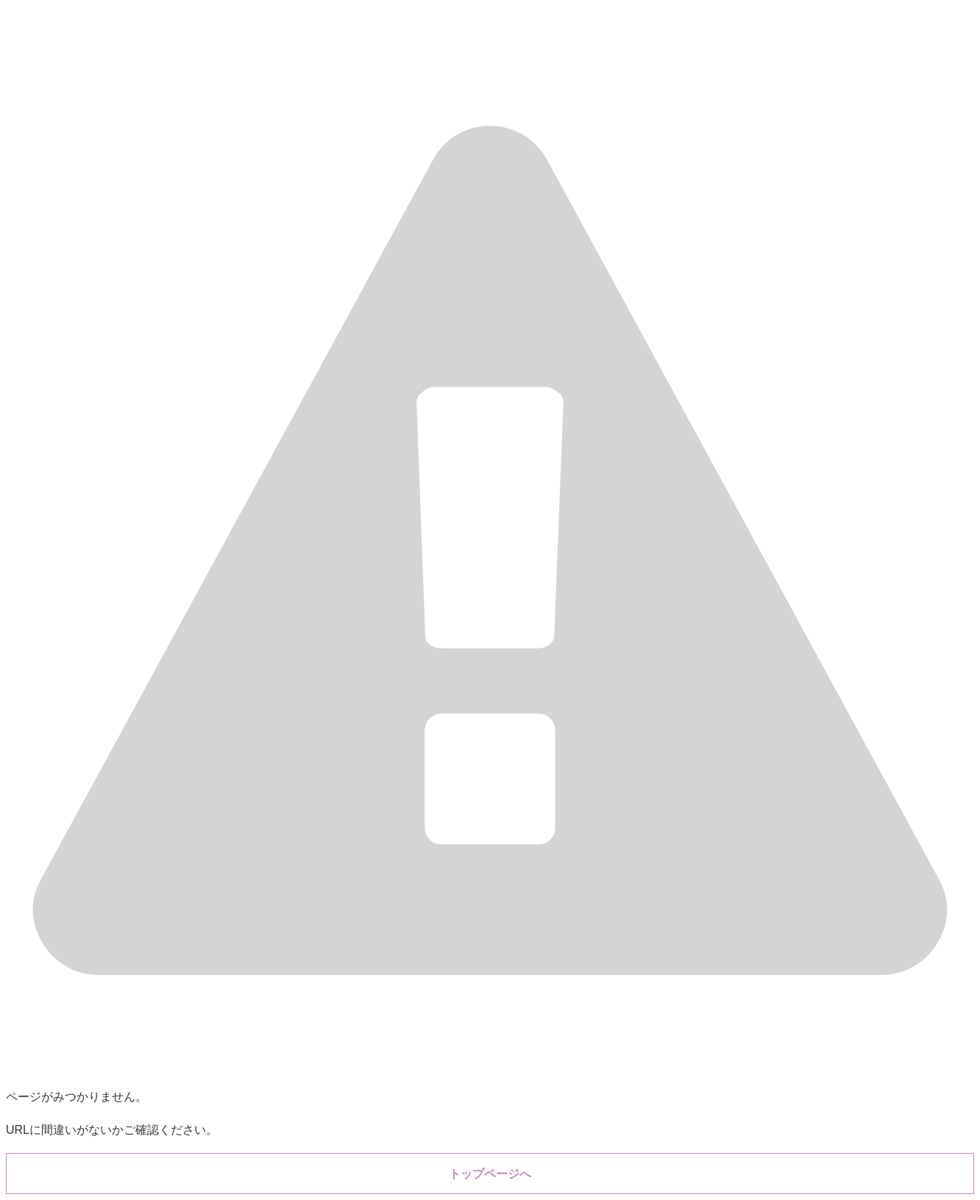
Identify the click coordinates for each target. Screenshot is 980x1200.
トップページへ (490, 1174)
